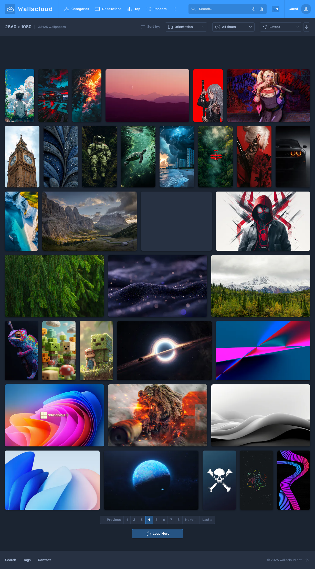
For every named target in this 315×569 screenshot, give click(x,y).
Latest (281, 27)
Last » (207, 520)
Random (156, 9)
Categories (76, 9)
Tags (27, 560)
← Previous (112, 520)
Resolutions (107, 9)
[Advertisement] (157, 52)
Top (133, 9)
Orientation (186, 27)
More (175, 9)
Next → (191, 520)
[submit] (193, 9)
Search (10, 560)
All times (234, 27)
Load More (158, 533)
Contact (44, 560)
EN (276, 9)
